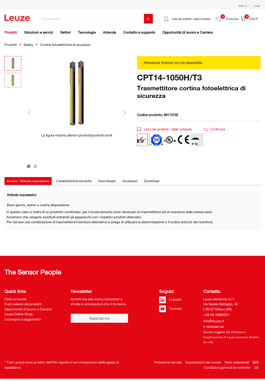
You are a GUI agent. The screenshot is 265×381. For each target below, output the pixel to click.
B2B (255, 362)
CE (256, 367)
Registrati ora (99, 318)
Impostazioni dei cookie (203, 362)
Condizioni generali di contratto (227, 367)
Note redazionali (237, 362)
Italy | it (243, 5)
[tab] (28, 181)
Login (257, 5)
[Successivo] (124, 112)
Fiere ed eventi (15, 299)
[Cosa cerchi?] (91, 19)
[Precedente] (29, 112)
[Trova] (148, 19)
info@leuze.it (213, 321)
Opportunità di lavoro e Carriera (28, 309)
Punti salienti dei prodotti (23, 304)
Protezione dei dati (168, 362)
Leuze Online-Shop (18, 314)
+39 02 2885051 (216, 314)
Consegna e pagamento (22, 319)
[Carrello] (249, 18)
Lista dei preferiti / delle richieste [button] (164, 129)
